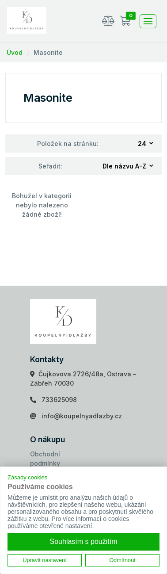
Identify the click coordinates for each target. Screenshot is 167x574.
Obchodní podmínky (45, 458)
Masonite (48, 52)
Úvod (15, 52)
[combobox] (146, 143)
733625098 (59, 399)
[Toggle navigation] (148, 21)
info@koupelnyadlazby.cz (82, 416)
